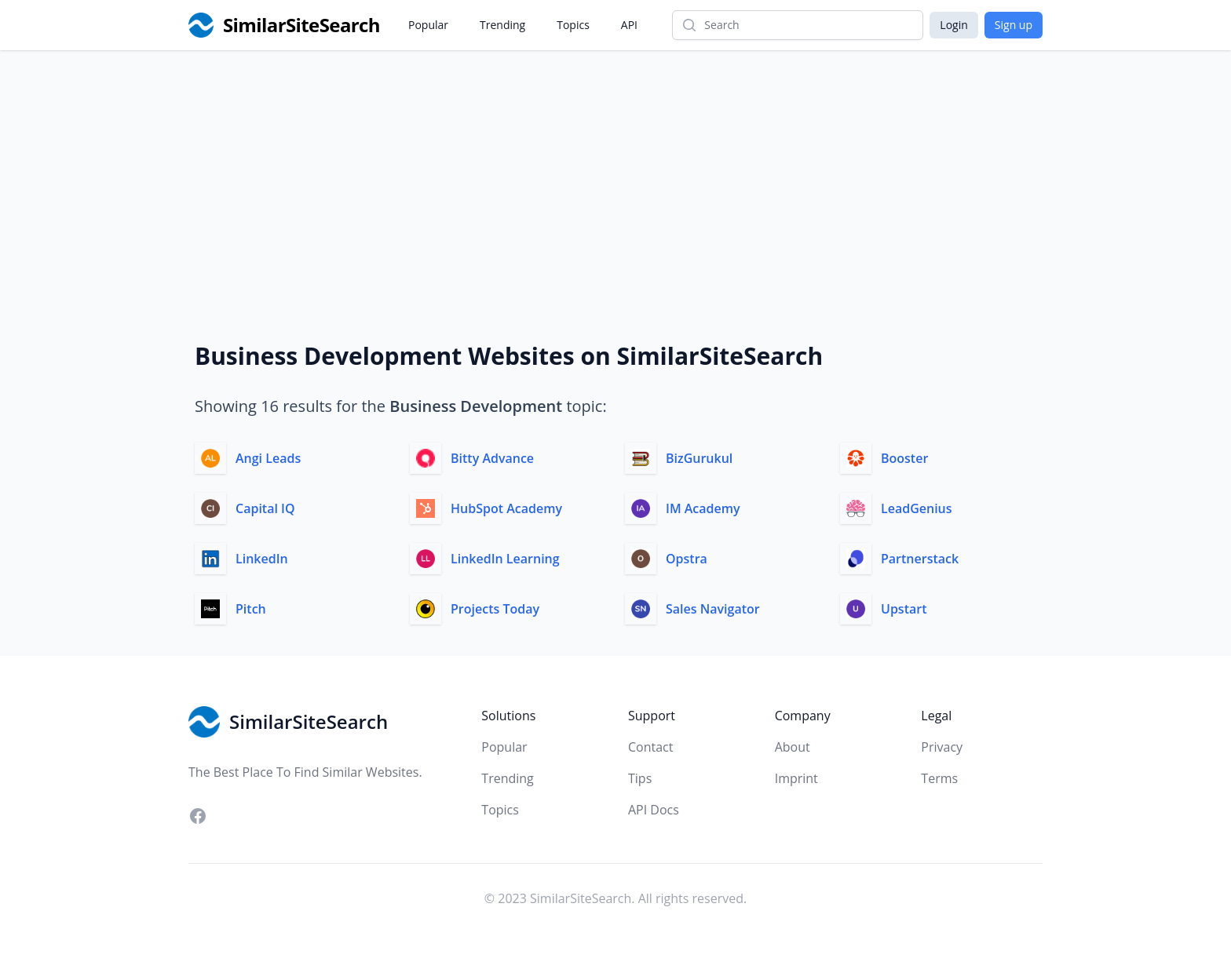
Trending (502, 24)
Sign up (1013, 24)
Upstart (903, 608)
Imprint (796, 778)
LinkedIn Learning (505, 558)
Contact (650, 747)
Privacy (942, 747)
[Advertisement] (615, 168)
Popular (428, 24)
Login (953, 24)
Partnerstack (920, 558)
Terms (939, 778)
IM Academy (703, 508)
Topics (573, 24)
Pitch (251, 608)
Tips (640, 778)
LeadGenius (916, 508)
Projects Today (495, 608)
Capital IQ (265, 508)
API (629, 24)
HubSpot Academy (506, 508)
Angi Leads (268, 458)
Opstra (686, 558)
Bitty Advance (492, 458)
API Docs (653, 809)
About (792, 747)
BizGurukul (699, 458)
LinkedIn (262, 558)
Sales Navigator (713, 608)
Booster (904, 458)
